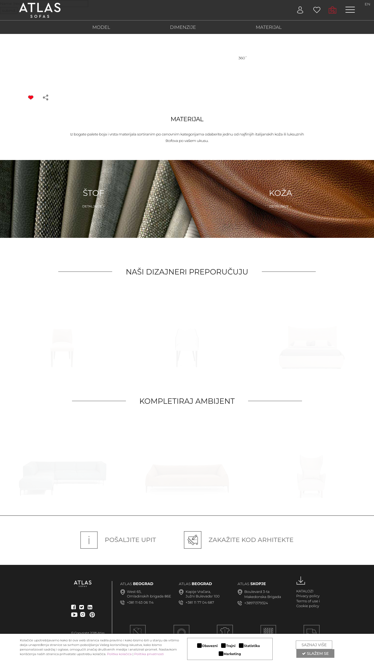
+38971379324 (256, 603)
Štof (93, 198)
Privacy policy (308, 596)
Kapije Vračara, (198, 591)
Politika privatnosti (149, 654)
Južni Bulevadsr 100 (202, 596)
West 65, (134, 591)
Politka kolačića (119, 654)
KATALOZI (305, 591)
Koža (280, 198)
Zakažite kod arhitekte (238, 540)
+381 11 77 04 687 (200, 602)
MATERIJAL (269, 27)
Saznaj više (314, 644)
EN (367, 4)
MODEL (101, 27)
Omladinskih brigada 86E (149, 596)
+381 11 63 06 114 (140, 602)
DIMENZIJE (183, 27)
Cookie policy (307, 606)
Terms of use (307, 601)
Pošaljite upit (118, 540)
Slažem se (315, 653)
